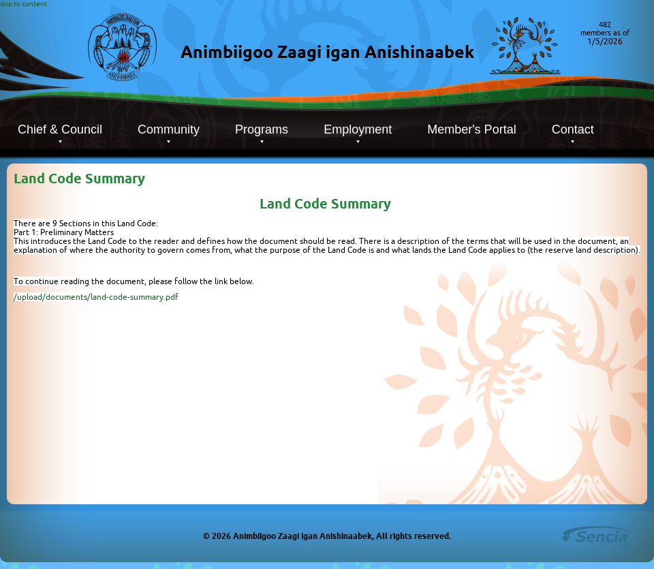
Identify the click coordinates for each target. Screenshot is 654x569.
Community (169, 129)
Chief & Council (60, 129)
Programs (261, 129)
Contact (573, 129)
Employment (358, 129)
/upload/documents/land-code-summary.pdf (96, 296)
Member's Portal (471, 129)
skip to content (23, 3)
